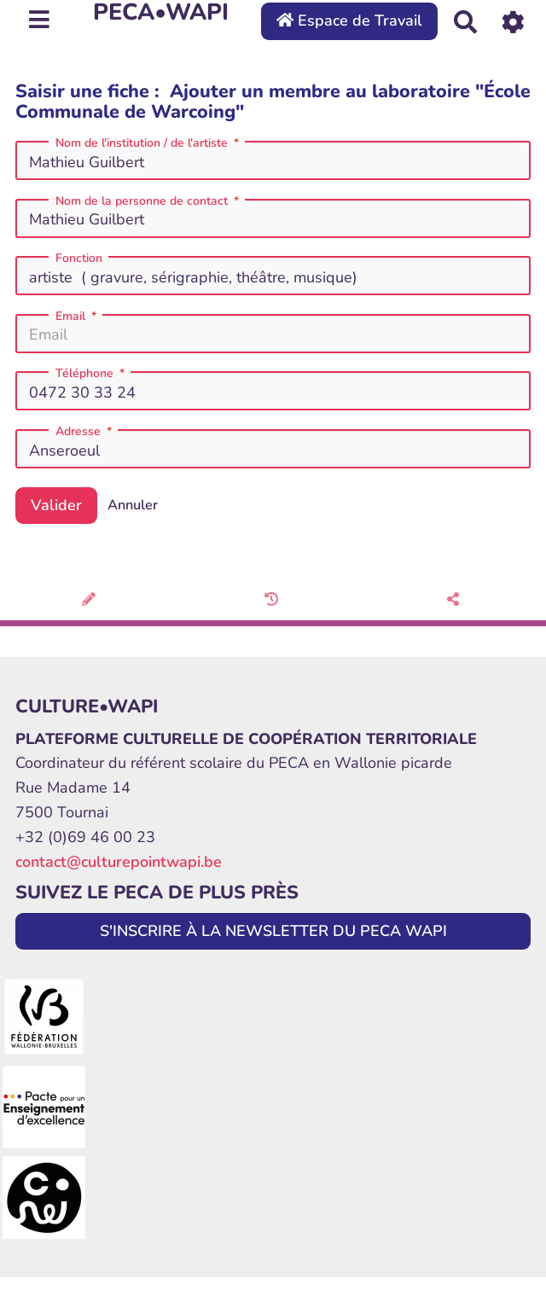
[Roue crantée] (513, 20)
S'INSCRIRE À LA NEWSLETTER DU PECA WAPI (273, 931)
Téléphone (91, 374)
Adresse (85, 432)
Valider (56, 505)
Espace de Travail (349, 20)
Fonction (78, 259)
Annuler (132, 505)
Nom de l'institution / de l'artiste (148, 143)
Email (77, 317)
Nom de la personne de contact (148, 201)
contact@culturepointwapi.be (118, 862)
